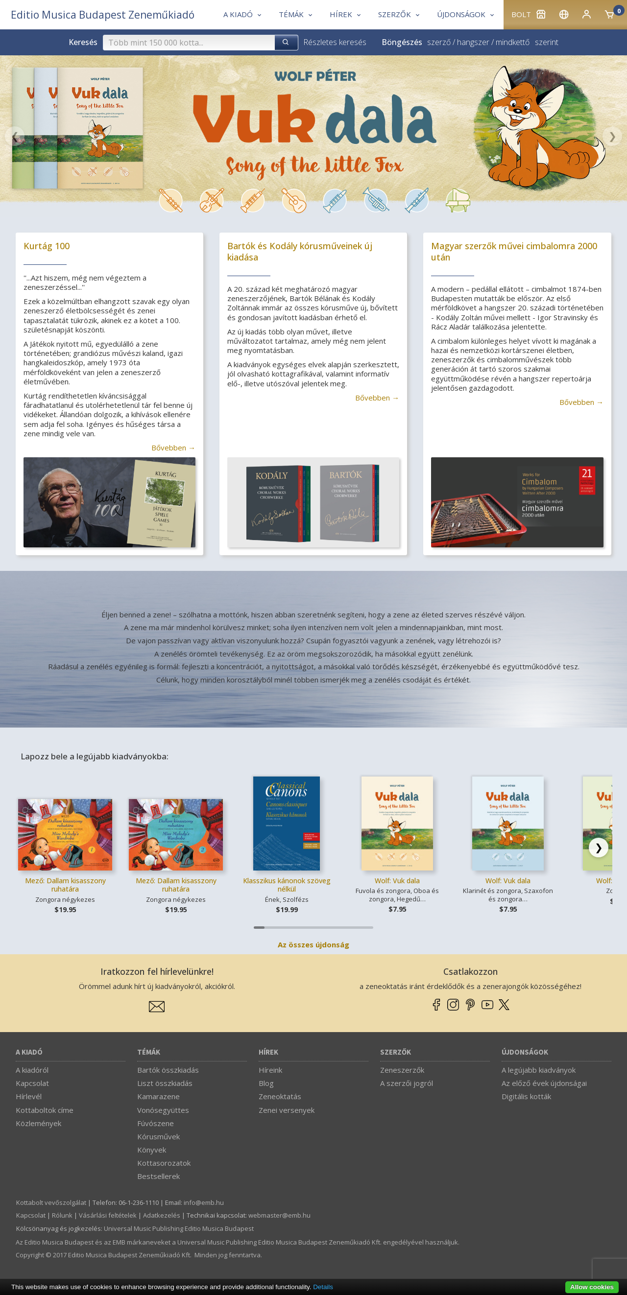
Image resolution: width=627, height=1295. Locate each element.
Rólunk (62, 1215)
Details (323, 1287)
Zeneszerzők (402, 1070)
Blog (266, 1083)
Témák (148, 1052)
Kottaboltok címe (44, 1110)
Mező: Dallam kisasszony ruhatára (65, 885)
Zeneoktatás (280, 1096)
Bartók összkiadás (168, 1070)
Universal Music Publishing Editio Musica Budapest (179, 1228)
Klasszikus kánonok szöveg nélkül (287, 885)
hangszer (473, 42)
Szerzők (395, 1052)
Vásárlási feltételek (108, 1215)
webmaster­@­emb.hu (279, 1215)
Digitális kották (526, 1096)
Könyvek (151, 1149)
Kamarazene (158, 1096)
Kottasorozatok (164, 1163)
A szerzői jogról (406, 1083)
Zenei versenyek (286, 1110)
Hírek (268, 1052)
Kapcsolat (32, 1083)
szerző (439, 42)
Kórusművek (158, 1136)
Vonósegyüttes (163, 1110)
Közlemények (38, 1123)
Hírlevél (29, 1096)
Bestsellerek (158, 1176)
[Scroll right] (598, 847)
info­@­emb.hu (204, 1202)
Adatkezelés (161, 1215)
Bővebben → (173, 447)
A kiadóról (32, 1070)
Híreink (270, 1070)
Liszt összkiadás (165, 1083)
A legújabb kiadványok (539, 1070)
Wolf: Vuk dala (397, 880)
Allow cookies (592, 1287)
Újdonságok (525, 1052)
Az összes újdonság (313, 944)
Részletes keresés (334, 42)
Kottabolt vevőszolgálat (51, 1202)
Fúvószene (155, 1123)
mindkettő (513, 42)
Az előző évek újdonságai (544, 1083)
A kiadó (29, 1052)
